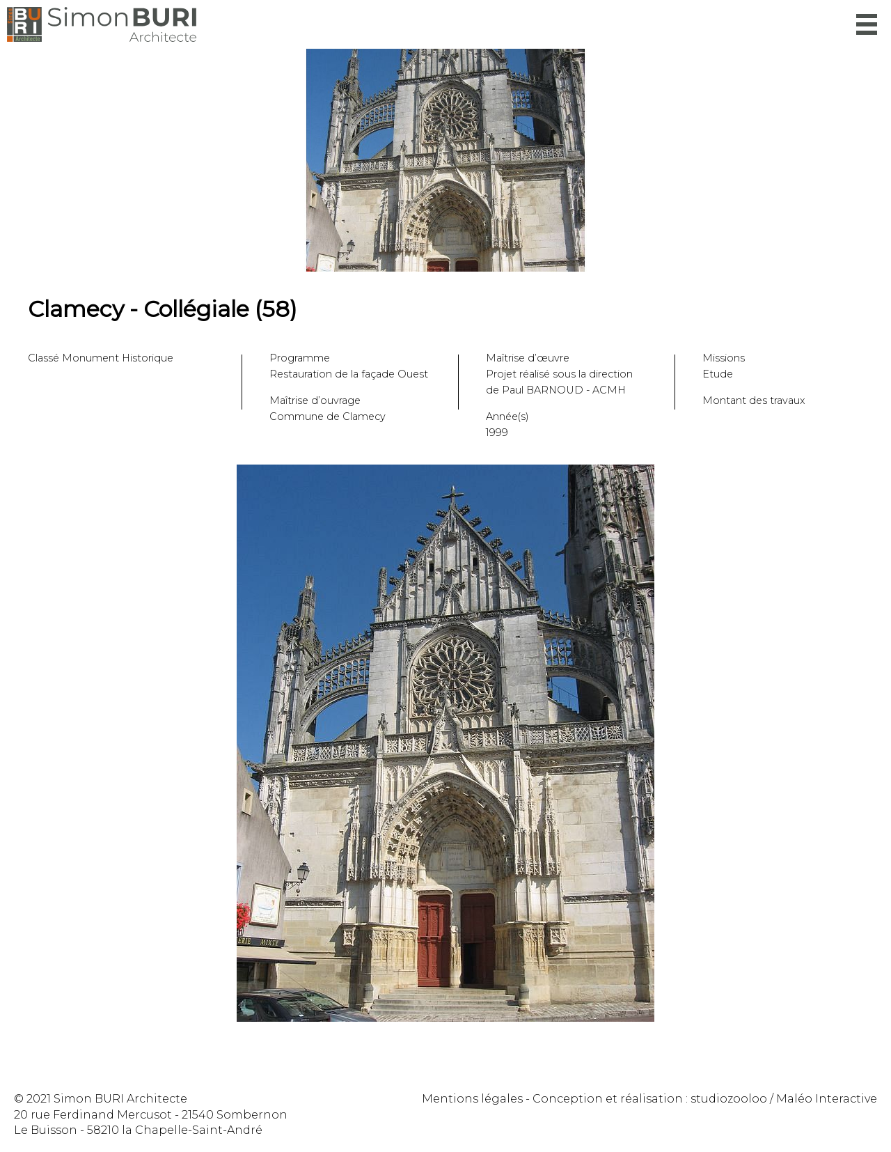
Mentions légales (472, 1098)
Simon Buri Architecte (101, 24)
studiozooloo (729, 1098)
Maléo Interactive (826, 1098)
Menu (866, 24)
